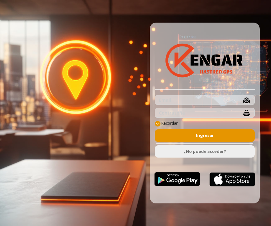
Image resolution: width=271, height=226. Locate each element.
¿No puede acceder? (205, 151)
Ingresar (205, 135)
